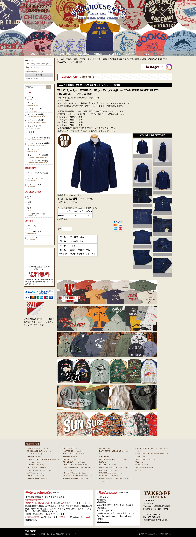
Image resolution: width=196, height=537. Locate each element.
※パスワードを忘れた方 (34, 78)
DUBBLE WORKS (75, 465)
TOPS (49, 54)
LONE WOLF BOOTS (113, 467)
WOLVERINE (145, 459)
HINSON (70, 456)
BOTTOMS (65, 54)
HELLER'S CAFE (75, 473)
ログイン (39, 75)
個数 (59, 229)
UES (139, 462)
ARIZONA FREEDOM (78, 476)
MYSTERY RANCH (112, 459)
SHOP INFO (114, 54)
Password (27, 68)
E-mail (27, 64)
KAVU (104, 462)
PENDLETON (109, 465)
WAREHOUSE (37, 448)
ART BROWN (74, 462)
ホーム (60, 59)
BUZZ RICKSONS (39, 470)
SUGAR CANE (110, 473)
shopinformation (31, 534)
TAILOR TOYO (73, 454)
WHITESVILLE (109, 476)
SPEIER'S (71, 459)
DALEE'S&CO (72, 448)
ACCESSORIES (81, 54)
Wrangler (144, 467)
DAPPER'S (35, 476)
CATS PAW (108, 470)
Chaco (105, 456)
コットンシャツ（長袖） (98, 59)
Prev (3, 28)
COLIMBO (34, 454)
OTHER (98, 54)
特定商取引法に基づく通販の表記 (51, 534)
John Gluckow (39, 451)
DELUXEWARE (39, 478)
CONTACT (131, 54)
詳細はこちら (31, 520)
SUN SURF (35, 465)
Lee (138, 470)
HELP (147, 54)
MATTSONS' (72, 451)
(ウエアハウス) (72, 59)
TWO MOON (36, 467)
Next (192, 28)
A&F (106, 448)
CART (164, 54)
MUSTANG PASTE (77, 478)
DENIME (34, 456)
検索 (48, 87)
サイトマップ (70, 534)
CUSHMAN (36, 473)
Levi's (141, 465)
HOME (32, 54)
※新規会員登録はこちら (34, 72)
